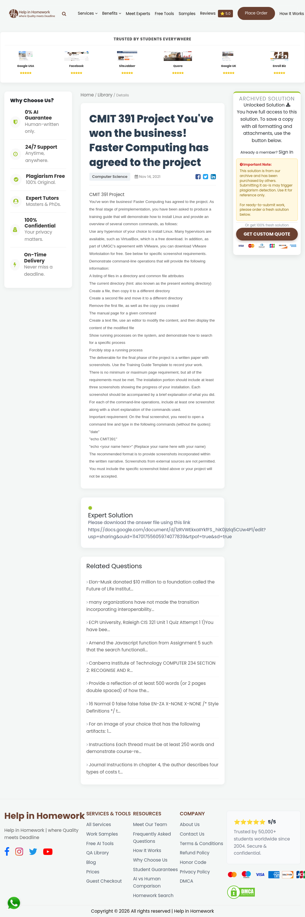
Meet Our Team (150, 824)
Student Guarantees (155, 869)
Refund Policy (195, 853)
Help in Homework (44, 816)
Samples (187, 13)
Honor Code (193, 862)
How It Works (292, 13)
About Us (190, 824)
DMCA (186, 881)
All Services (98, 824)
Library (105, 95)
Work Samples (102, 834)
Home (87, 95)
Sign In (285, 152)
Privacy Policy (195, 872)
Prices (92, 872)
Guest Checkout (104, 881)
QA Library (97, 853)
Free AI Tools (100, 843)
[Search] (64, 13)
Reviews (216, 13)
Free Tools (164, 13)
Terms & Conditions (201, 843)
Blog (91, 862)
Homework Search (153, 895)
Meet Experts (138, 13)
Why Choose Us (150, 860)
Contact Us (192, 834)
